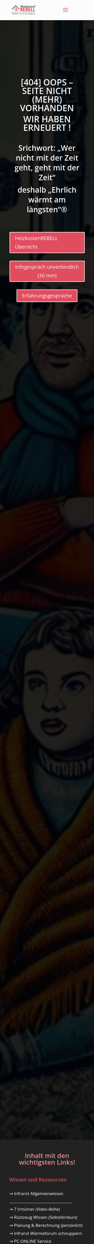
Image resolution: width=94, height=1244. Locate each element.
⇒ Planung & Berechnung (46, 1225)
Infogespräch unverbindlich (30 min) (47, 271)
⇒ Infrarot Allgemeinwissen (36, 1193)
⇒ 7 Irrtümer (35, 1209)
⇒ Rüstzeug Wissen (43, 1217)
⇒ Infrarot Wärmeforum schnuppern (46, 1233)
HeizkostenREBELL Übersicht (36, 242)
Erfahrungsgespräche (47, 295)
